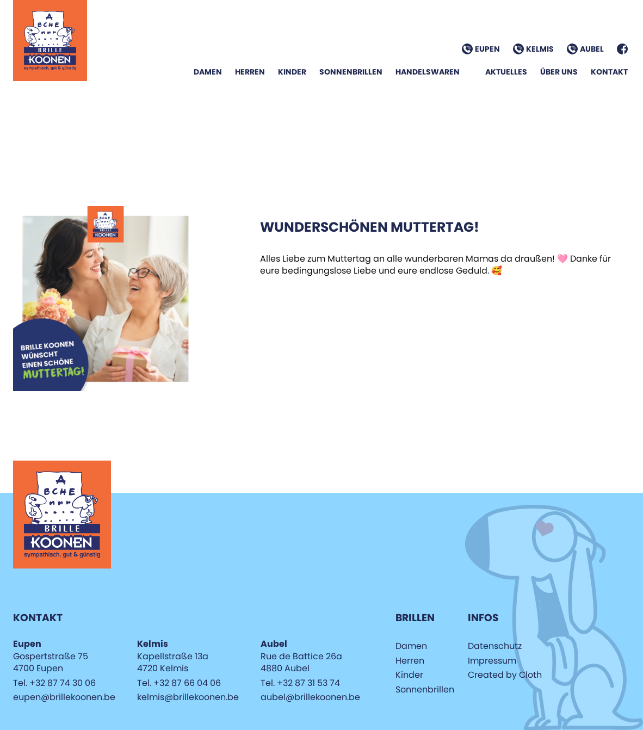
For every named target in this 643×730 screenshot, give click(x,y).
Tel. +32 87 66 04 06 (179, 683)
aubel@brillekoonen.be (310, 697)
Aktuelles (506, 72)
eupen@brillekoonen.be (64, 697)
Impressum (492, 660)
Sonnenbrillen (350, 72)
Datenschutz (495, 646)
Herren (250, 72)
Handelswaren (427, 72)
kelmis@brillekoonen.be (188, 697)
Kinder (292, 72)
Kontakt (609, 72)
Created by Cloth (505, 675)
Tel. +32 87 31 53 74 (300, 683)
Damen (208, 72)
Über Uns (559, 72)
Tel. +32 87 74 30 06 (54, 683)
